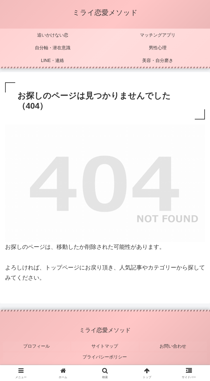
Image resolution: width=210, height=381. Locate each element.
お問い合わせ (173, 345)
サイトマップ (105, 345)
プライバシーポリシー (105, 354)
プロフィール (36, 345)
